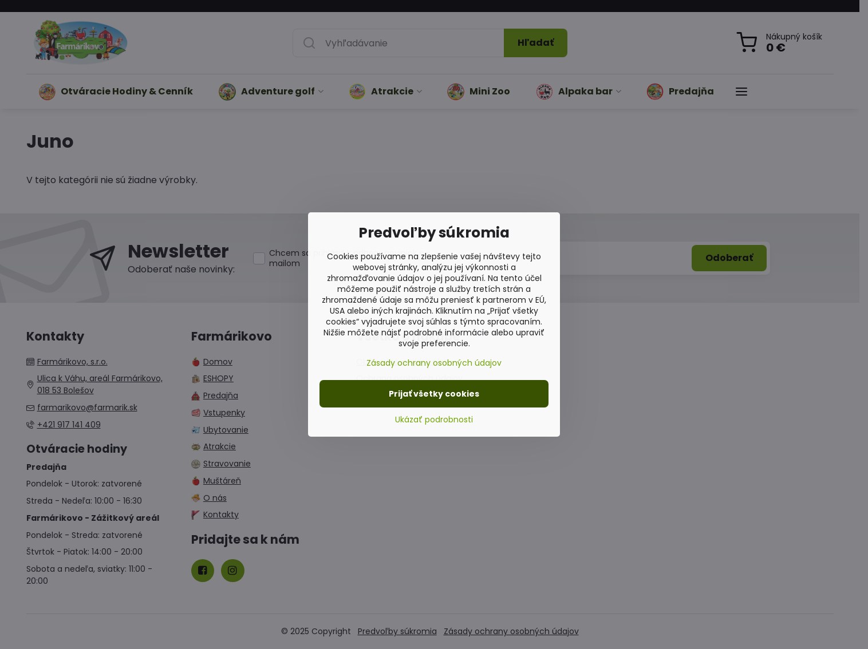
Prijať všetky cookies (434, 393)
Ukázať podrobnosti (434, 419)
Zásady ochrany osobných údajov (434, 363)
